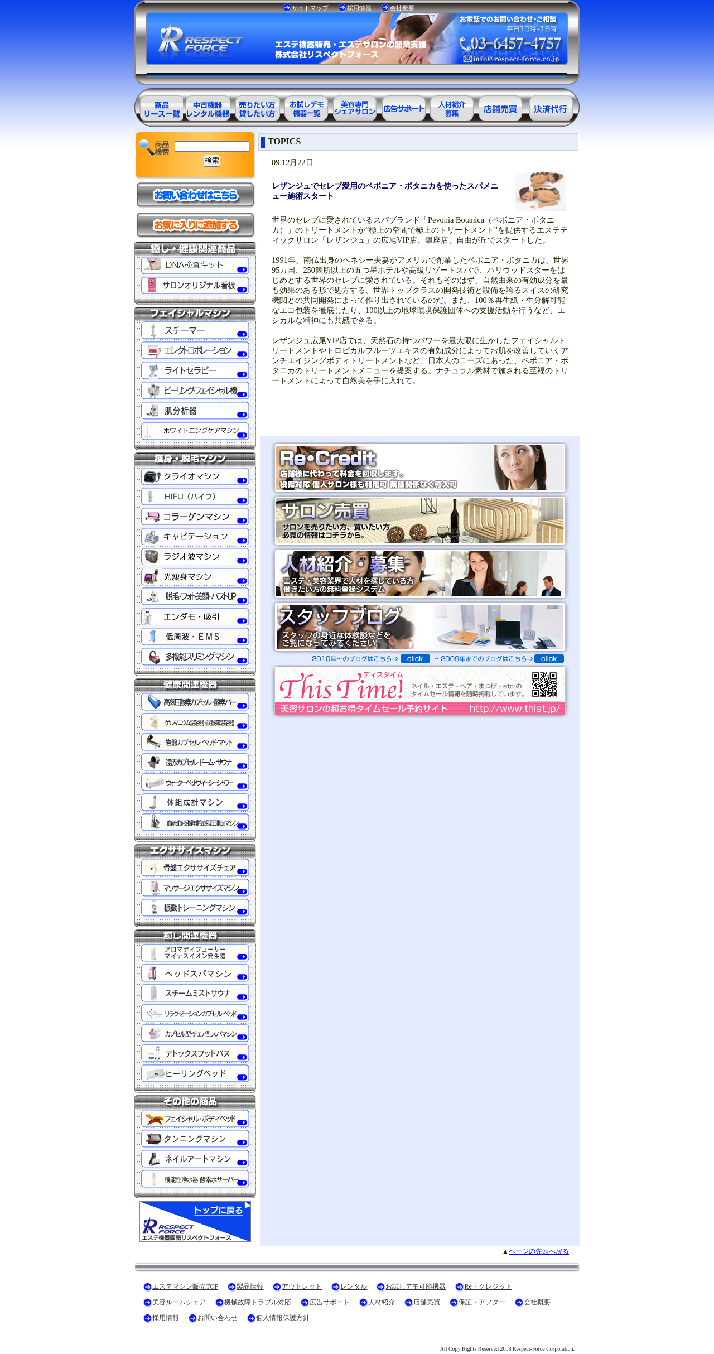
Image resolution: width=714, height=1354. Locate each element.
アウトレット (302, 1286)
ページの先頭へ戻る (539, 1251)
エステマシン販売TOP (185, 1286)
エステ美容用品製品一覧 (158, 106)
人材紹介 (381, 1302)
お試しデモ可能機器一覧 (305, 106)
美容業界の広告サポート (403, 106)
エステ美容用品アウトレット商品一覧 (207, 106)
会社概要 (402, 7)
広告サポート (330, 1302)
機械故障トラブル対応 (257, 1302)
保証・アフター (482, 1302)
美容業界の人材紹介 (452, 106)
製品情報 (250, 1286)
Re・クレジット (488, 1286)
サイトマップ (310, 7)
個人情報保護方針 (283, 1318)
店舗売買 (426, 1302)
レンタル (353, 1286)
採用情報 (359, 7)
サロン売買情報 (502, 106)
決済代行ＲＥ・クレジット (551, 106)
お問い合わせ (217, 1318)
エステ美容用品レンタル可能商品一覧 (256, 106)
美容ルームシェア (179, 1302)
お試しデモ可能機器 (415, 1286)
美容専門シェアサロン (354, 106)
